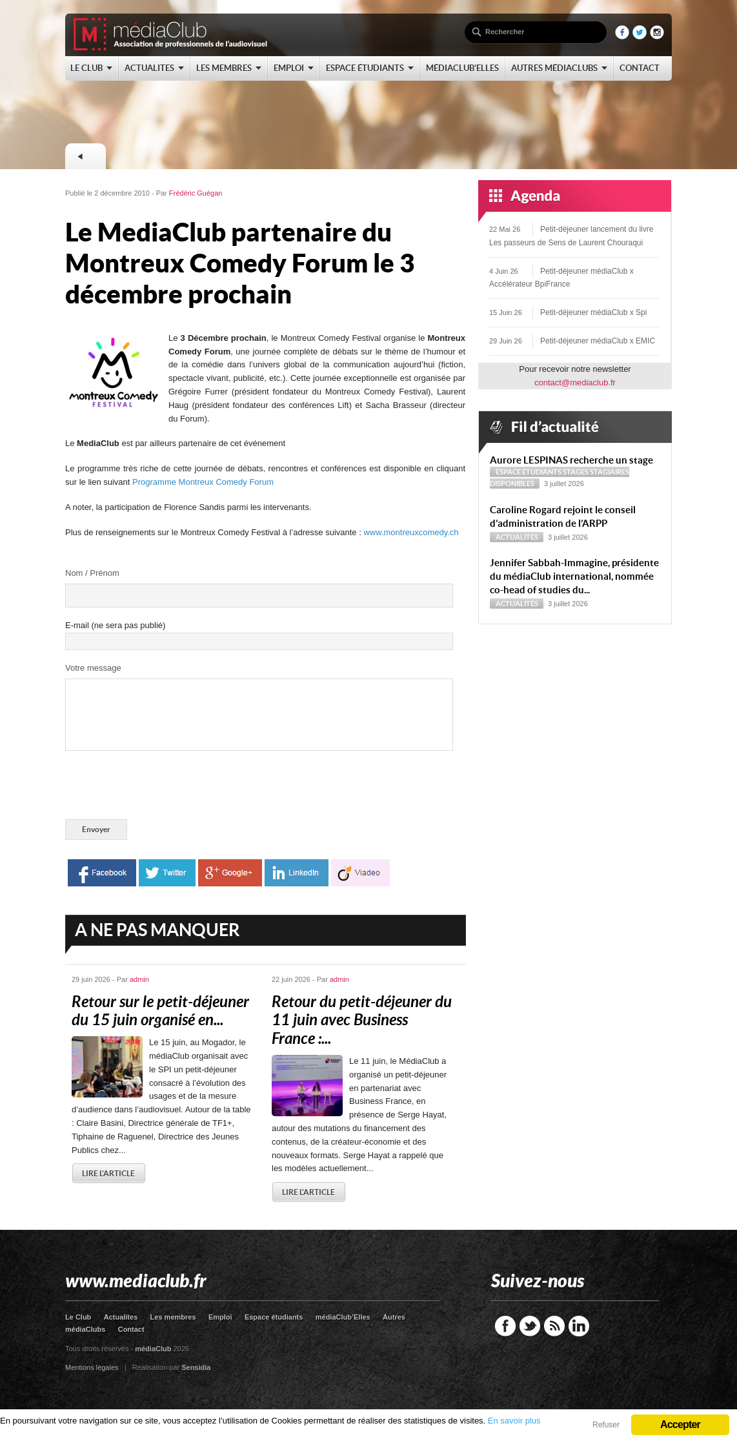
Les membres (173, 1317)
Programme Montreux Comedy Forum (203, 482)
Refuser (606, 1424)
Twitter (530, 1326)
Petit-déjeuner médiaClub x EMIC (597, 340)
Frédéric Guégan (196, 193)
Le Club (78, 1317)
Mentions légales (92, 1367)
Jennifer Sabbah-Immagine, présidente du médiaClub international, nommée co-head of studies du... (574, 576)
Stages (576, 472)
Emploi (220, 1317)
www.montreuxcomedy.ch (410, 532)
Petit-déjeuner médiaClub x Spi (593, 312)
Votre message (93, 668)
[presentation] (163, 787)
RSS (554, 1326)
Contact (131, 1329)
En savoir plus (514, 1420)
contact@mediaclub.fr (575, 382)
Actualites (121, 1317)
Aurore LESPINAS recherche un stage (571, 459)
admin (139, 979)
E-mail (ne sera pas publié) (115, 625)
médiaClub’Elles (343, 1317)
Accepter (680, 1424)
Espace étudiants (528, 472)
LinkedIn (579, 1326)
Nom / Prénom (92, 573)
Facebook (505, 1326)
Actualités (517, 537)
